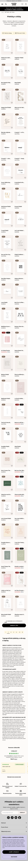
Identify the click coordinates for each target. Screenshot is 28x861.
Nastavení (14, 856)
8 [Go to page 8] (19, 632)
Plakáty (8, 12)
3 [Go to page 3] (13, 632)
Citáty (12, 12)
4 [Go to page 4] (16, 632)
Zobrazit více (14, 625)
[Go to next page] (22, 632)
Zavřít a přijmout (14, 852)
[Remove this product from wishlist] (11, 53)
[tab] (22, 4)
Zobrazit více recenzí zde (14, 777)
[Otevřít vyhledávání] (6, 4)
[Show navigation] (2, 4)
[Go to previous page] (5, 632)
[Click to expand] (14, 823)
